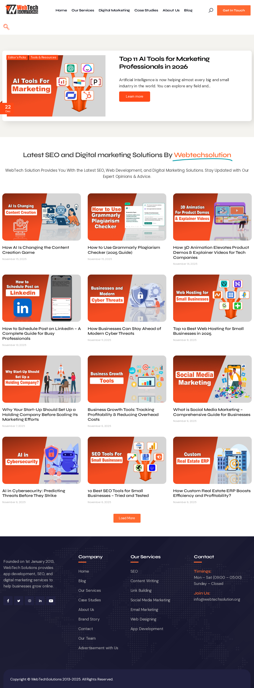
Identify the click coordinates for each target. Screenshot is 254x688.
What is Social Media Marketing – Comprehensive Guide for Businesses (211, 412)
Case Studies (146, 10)
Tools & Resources (43, 57)
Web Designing (144, 619)
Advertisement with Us (98, 647)
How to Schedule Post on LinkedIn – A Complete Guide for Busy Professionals (41, 333)
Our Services (83, 10)
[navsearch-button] (6, 27)
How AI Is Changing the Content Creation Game (35, 250)
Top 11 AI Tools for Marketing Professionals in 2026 (164, 62)
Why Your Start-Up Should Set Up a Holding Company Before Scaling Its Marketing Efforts (40, 414)
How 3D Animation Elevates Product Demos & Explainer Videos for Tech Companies (211, 252)
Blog (188, 10)
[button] (127, 518)
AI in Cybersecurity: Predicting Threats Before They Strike (33, 493)
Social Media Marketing (151, 599)
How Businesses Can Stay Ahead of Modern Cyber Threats (124, 331)
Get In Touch (234, 10)
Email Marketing (144, 609)
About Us (171, 10)
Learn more (134, 96)
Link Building (141, 590)
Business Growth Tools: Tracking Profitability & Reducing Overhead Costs (123, 414)
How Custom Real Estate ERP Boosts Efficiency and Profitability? (212, 493)
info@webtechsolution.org (217, 599)
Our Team (87, 638)
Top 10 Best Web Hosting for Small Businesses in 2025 (208, 331)
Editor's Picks (17, 57)
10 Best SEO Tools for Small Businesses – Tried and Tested (118, 493)
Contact (85, 628)
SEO (134, 571)
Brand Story (89, 619)
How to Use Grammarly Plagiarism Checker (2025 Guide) (124, 250)
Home (61, 10)
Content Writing (145, 580)
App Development (147, 628)
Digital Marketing (114, 10)
